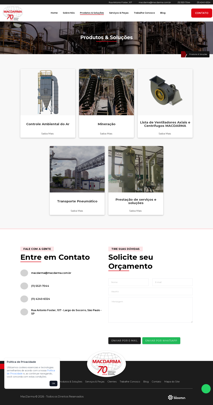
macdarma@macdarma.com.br (155, 2)
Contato (201, 13)
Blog (162, 12)
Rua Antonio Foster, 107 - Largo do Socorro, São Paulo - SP (66, 312)
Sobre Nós (69, 12)
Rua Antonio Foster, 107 (120, 2)
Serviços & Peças (119, 12)
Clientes (112, 381)
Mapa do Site (172, 381)
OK (53, 383)
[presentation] (131, 331)
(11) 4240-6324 (203, 2)
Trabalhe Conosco (144, 12)
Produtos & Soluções (92, 12)
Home (54, 12)
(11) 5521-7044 (184, 2)
